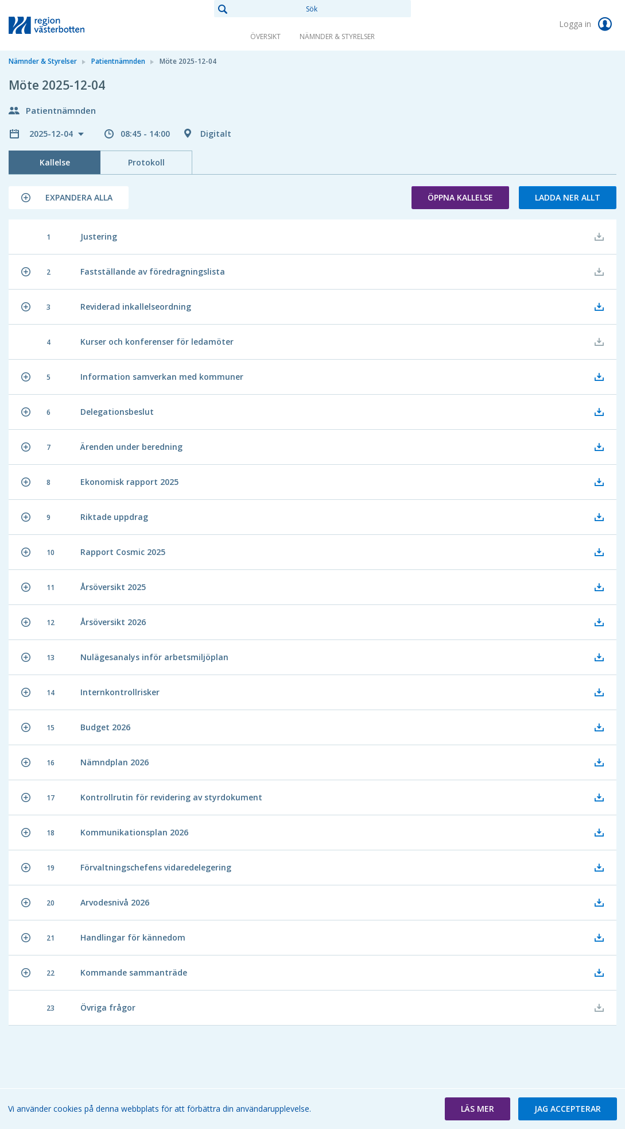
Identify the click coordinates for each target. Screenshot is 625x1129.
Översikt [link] (265, 36)
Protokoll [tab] (146, 162)
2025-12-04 (52, 133)
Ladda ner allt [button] (567, 197)
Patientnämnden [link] (118, 61)
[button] (69, 197)
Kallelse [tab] (55, 162)
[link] (66, 25)
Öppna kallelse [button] (460, 197)
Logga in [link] (587, 24)
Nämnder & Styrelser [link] (337, 36)
